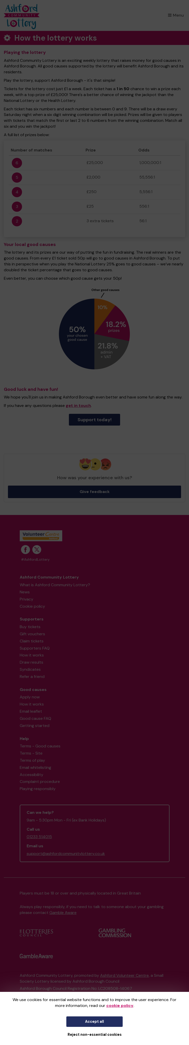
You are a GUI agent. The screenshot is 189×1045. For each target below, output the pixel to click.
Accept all (94, 1021)
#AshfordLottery (35, 559)
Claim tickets (32, 641)
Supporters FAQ (35, 648)
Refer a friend (32, 676)
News (25, 592)
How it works (32, 655)
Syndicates (30, 669)
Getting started (34, 725)
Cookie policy (32, 606)
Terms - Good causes (40, 746)
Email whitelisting (35, 767)
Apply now (30, 697)
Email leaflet (31, 711)
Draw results (31, 662)
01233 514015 (39, 836)
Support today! (95, 420)
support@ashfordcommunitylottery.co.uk (66, 853)
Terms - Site (31, 753)
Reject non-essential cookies (95, 1034)
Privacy (26, 599)
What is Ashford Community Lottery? (55, 585)
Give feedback (95, 491)
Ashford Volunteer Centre (124, 975)
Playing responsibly (38, 788)
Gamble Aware (63, 912)
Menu (176, 15)
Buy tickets (30, 626)
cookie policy (119, 1005)
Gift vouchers (32, 634)
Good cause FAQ (35, 718)
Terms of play (32, 760)
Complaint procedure (40, 781)
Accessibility (31, 774)
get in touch (78, 405)
